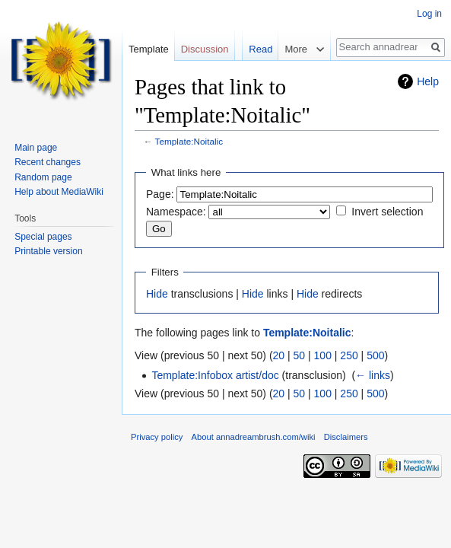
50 (300, 355)
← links (372, 375)
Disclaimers (346, 436)
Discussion (205, 49)
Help (428, 81)
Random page (42, 177)
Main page (35, 147)
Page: (160, 194)
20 (279, 355)
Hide (157, 294)
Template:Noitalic (189, 141)
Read (228, 79)
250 (348, 355)
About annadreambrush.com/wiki (254, 436)
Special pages (42, 236)
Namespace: (176, 212)
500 (375, 355)
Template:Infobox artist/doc (214, 375)
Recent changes (47, 162)
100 (323, 355)
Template (149, 49)
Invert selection (387, 212)
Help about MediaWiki (58, 191)
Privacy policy (157, 436)
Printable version (48, 251)
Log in (429, 13)
